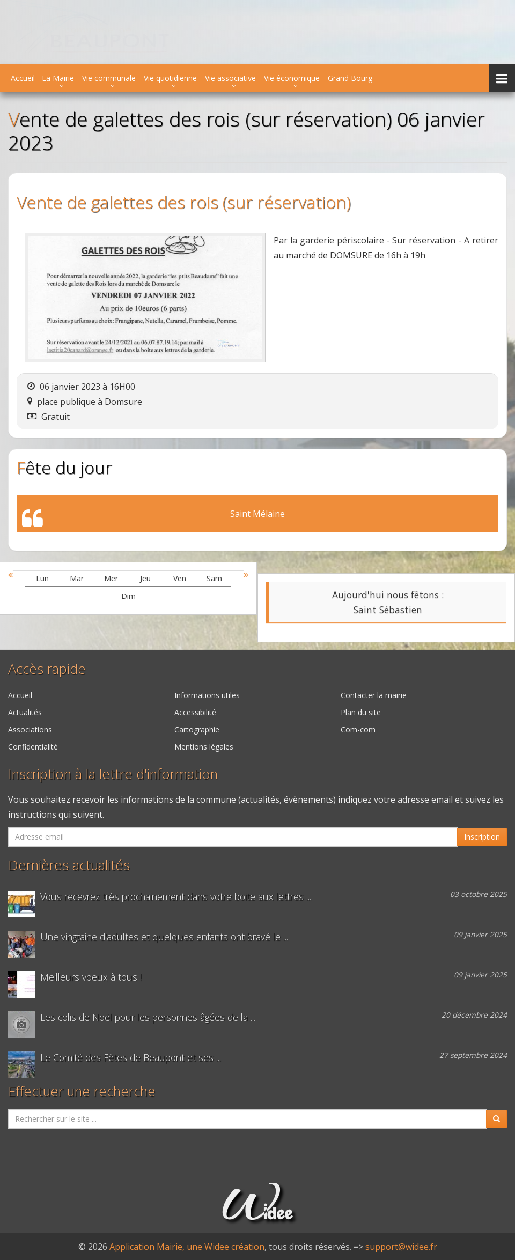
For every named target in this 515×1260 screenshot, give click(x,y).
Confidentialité (33, 747)
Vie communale (109, 78)
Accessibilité (195, 712)
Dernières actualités (69, 865)
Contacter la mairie (374, 695)
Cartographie (196, 729)
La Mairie (58, 78)
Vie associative (230, 78)
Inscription (482, 837)
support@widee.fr (401, 1246)
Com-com (358, 729)
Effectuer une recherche (82, 1091)
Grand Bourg (350, 78)
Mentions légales (203, 747)
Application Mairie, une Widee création (186, 1246)
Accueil (23, 78)
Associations (30, 729)
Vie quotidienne (170, 78)
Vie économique (292, 78)
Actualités (25, 712)
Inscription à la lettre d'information (113, 774)
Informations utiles (207, 695)
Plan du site (361, 712)
